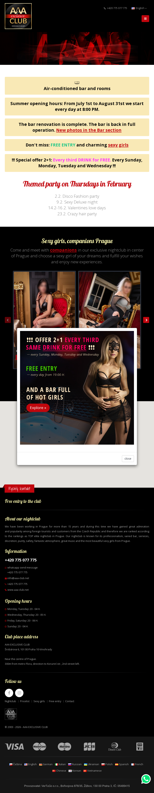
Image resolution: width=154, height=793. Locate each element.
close (128, 458)
